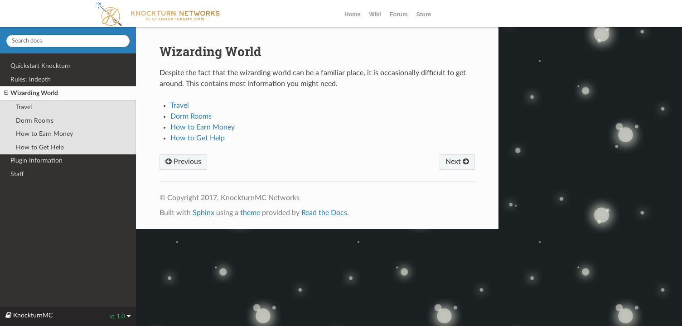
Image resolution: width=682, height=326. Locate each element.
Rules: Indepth (30, 79)
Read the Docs (324, 212)
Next (457, 161)
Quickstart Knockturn (40, 65)
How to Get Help (40, 147)
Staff (17, 174)
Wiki (375, 14)
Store (423, 14)
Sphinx (203, 212)
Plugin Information (36, 160)
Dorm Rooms (34, 120)
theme (250, 212)
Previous (183, 161)
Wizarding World (31, 93)
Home (352, 14)
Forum (399, 14)
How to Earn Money (44, 133)
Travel (24, 107)
